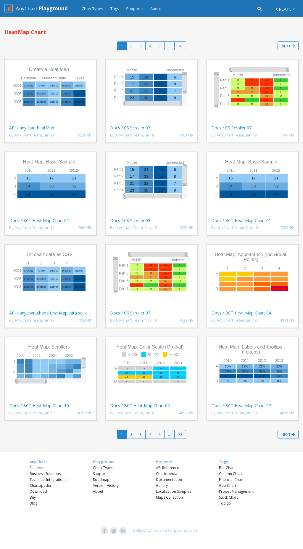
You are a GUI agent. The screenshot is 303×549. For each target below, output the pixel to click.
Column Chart (230, 473)
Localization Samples (173, 491)
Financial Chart (231, 479)
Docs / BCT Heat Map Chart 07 (241, 405)
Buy (33, 497)
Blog (33, 503)
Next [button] (288, 46)
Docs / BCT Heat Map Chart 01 (39, 220)
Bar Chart (227, 467)
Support (100, 473)
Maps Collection (169, 497)
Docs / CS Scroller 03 (130, 128)
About (155, 8)
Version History (106, 485)
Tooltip (225, 503)
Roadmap (101, 479)
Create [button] (283, 9)
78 (180, 46)
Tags (114, 8)
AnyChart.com (155, 530)
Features (37, 467)
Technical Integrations (48, 479)
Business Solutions (45, 473)
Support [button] (133, 8)
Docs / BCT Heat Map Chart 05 (140, 405)
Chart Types (92, 8)
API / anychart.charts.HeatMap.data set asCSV (53, 313)
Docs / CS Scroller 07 (231, 128)
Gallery (162, 485)
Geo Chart (227, 485)
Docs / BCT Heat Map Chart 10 (39, 405)
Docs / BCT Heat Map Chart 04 (241, 313)
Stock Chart (228, 497)
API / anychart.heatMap (31, 128)
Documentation (169, 479)
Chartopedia (40, 485)
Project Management (236, 491)
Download (38, 491)
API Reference (167, 467)
